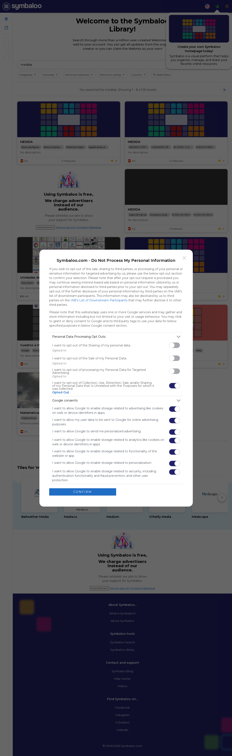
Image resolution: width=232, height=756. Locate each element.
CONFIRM (82, 492)
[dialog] (116, 378)
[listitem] (116, 336)
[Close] (184, 258)
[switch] (174, 345)
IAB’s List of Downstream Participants (99, 300)
